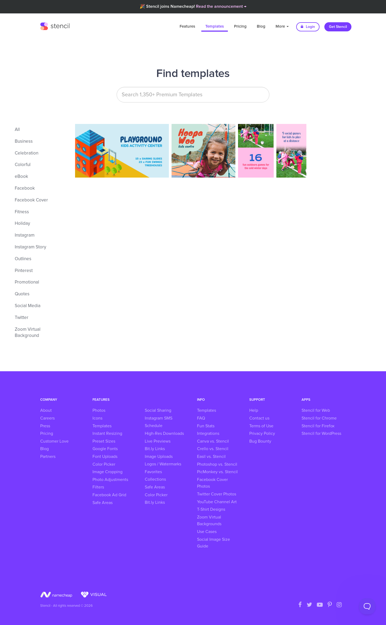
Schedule (153, 426)
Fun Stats (205, 426)
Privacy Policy (262, 433)
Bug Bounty (260, 441)
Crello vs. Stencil (212, 449)
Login (308, 27)
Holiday (22, 223)
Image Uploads (159, 456)
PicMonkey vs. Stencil (217, 472)
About (46, 410)
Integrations (208, 433)
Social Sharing (158, 410)
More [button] (282, 26)
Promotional (27, 282)
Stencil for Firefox (318, 426)
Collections (155, 479)
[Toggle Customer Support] (367, 606)
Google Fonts (105, 449)
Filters (98, 487)
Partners (47, 456)
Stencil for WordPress (321, 433)
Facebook (25, 188)
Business (24, 141)
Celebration (26, 153)
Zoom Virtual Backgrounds (209, 520)
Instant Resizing (107, 433)
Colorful (23, 165)
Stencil (55, 25)
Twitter (21, 317)
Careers (47, 418)
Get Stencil (338, 27)
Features (187, 26)
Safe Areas (102, 503)
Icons (97, 418)
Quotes (22, 294)
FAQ (201, 418)
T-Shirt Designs (211, 509)
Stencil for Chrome (319, 418)
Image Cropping (107, 472)
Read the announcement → (221, 6)
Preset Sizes (103, 441)
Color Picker (103, 464)
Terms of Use (261, 426)
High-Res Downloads (164, 433)
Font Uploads (104, 456)
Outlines (23, 259)
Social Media (27, 306)
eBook (21, 176)
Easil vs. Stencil (211, 456)
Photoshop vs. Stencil (217, 464)
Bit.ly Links (155, 449)
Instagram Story (30, 247)
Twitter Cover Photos (216, 494)
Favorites (153, 472)
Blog (261, 26)
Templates (214, 26)
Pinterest (24, 271)
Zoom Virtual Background (27, 332)
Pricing (240, 26)
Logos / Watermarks (163, 464)
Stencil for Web (316, 410)
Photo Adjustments (110, 479)
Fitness (22, 212)
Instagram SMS (158, 418)
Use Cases (207, 532)
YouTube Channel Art (217, 502)
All (17, 129)
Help (253, 410)
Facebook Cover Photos (212, 483)
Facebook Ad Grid (109, 495)
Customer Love (54, 441)
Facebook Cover (31, 200)
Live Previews (157, 441)
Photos (98, 410)
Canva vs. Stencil (213, 441)
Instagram (25, 235)
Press (45, 426)
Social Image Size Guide (213, 543)
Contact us (259, 418)
